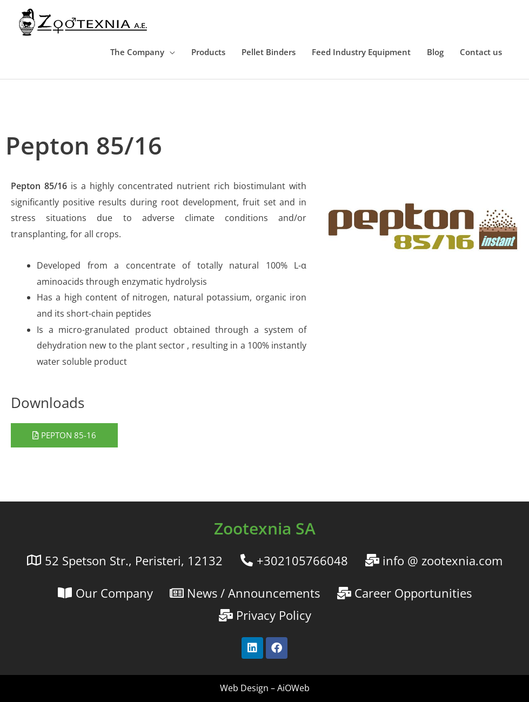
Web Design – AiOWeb (265, 688)
